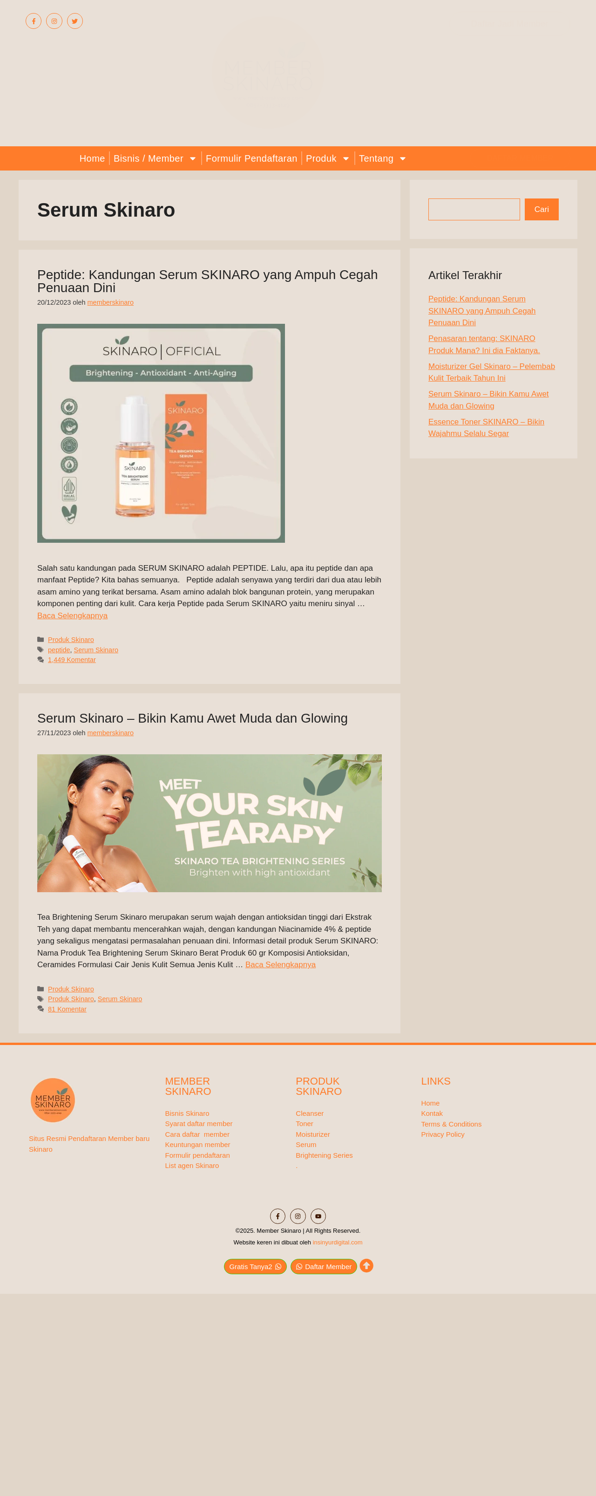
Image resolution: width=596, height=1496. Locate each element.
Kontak (432, 1113)
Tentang (383, 158)
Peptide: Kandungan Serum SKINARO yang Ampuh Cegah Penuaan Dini (207, 281)
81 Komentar (67, 1009)
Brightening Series (324, 1155)
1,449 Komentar (72, 659)
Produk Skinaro (71, 639)
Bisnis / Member (155, 158)
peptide (59, 650)
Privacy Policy (442, 1134)
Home (92, 158)
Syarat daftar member (199, 1123)
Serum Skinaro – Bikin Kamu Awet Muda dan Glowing (192, 718)
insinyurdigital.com (338, 1237)
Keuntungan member (197, 1144)
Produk (328, 158)
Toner (304, 1123)
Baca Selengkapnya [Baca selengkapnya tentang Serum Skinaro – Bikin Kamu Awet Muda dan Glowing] (280, 964)
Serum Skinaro (96, 650)
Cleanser (310, 1113)
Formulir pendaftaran (197, 1155)
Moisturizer (313, 1134)
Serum (306, 1144)
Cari (542, 209)
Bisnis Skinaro (187, 1113)
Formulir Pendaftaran (252, 158)
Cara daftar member (197, 1134)
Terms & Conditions (451, 1124)
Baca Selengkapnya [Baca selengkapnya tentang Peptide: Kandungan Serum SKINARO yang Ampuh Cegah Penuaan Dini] (72, 615)
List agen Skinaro (192, 1165)
